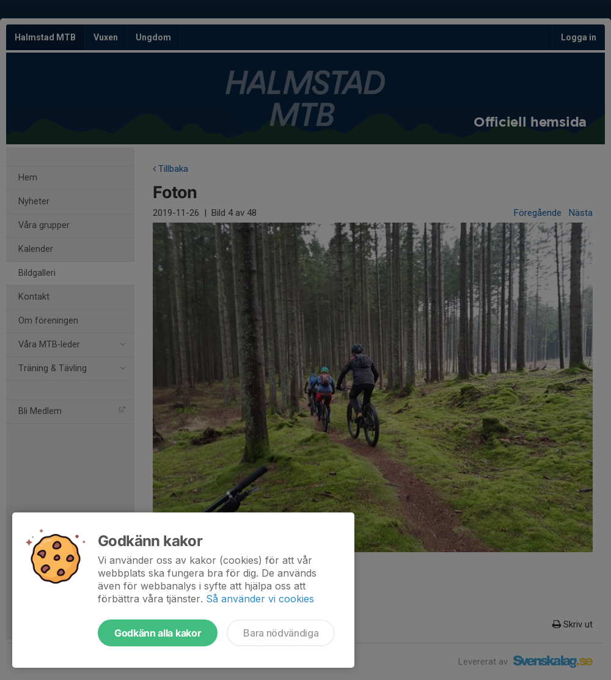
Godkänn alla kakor (157, 633)
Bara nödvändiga (280, 633)
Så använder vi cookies (260, 599)
